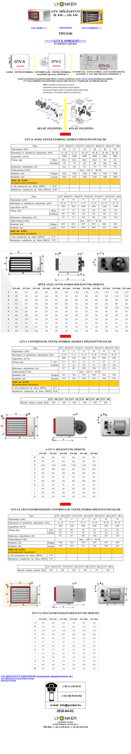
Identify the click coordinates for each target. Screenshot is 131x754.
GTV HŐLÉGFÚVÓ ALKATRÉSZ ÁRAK (17, 678)
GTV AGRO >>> (39, 28)
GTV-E (85, 79)
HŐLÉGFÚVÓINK (8, 681)
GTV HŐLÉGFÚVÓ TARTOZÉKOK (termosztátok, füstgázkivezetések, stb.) (37, 676)
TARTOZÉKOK (65, 28)
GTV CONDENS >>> (92, 28)
